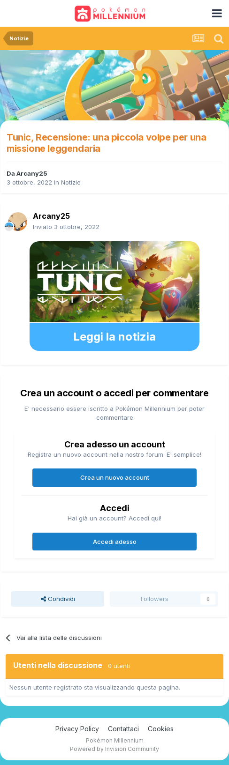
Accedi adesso (115, 541)
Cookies (161, 729)
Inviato (66, 226)
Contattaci (123, 729)
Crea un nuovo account (114, 477)
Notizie (71, 182)
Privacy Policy (77, 729)
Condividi (58, 599)
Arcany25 (31, 173)
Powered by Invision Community (114, 748)
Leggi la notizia (114, 336)
